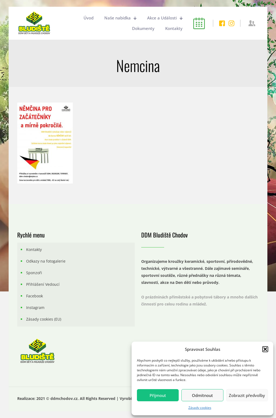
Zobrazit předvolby (247, 395)
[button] (265, 349)
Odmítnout (202, 395)
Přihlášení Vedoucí (43, 284)
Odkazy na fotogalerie (45, 261)
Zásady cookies (199, 407)
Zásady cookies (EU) (43, 319)
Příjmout (158, 395)
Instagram (35, 307)
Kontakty (34, 249)
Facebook (34, 295)
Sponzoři (34, 272)
